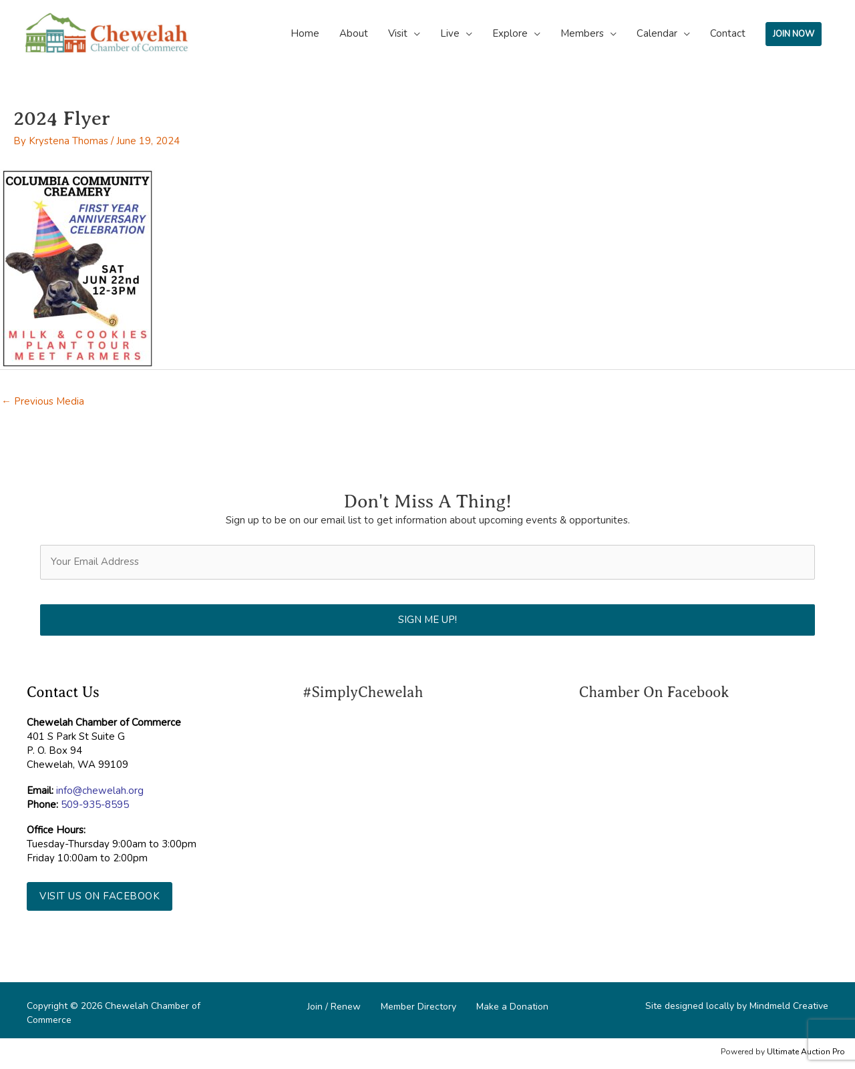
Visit (397, 33)
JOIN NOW (793, 34)
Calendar (657, 33)
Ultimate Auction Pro (806, 1051)
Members (582, 33)
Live (450, 33)
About (353, 33)
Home (305, 33)
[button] (99, 896)
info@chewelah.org (100, 790)
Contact (727, 33)
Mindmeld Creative (788, 1006)
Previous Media (42, 401)
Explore (510, 33)
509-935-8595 (95, 804)
